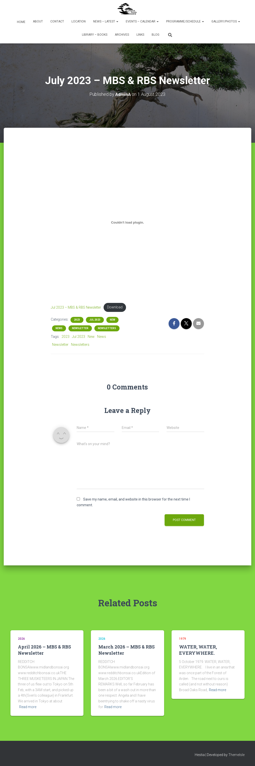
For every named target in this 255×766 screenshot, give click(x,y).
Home (20, 22)
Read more (27, 707)
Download (119, 307)
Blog (155, 34)
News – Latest (105, 21)
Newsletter (80, 328)
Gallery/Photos (225, 21)
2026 (21, 638)
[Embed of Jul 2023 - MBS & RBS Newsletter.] (127, 222)
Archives (122, 34)
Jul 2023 (94, 320)
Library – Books (94, 34)
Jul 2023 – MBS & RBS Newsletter (78, 307)
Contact (57, 21)
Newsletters (107, 328)
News (59, 328)
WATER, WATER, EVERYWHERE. (198, 650)
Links (140, 34)
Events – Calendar (142, 21)
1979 (182, 638)
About (38, 21)
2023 (77, 320)
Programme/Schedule (185, 21)
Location (78, 21)
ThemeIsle (236, 755)
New (112, 320)
